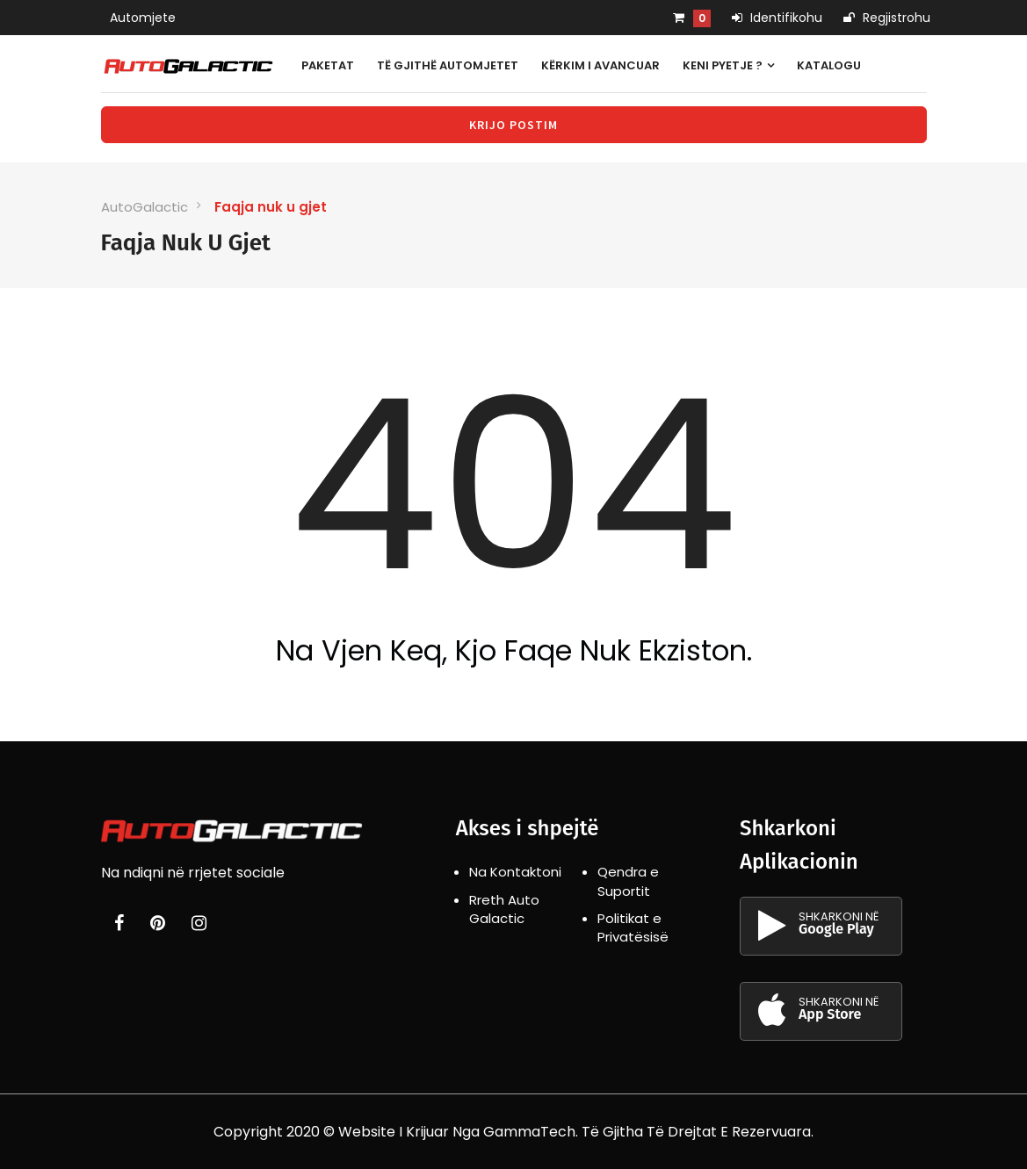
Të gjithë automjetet (447, 65)
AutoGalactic (144, 207)
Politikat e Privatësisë (633, 927)
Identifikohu (777, 17)
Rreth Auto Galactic (504, 909)
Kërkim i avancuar (600, 65)
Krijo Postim (513, 125)
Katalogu (829, 65)
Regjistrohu (886, 17)
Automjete (143, 17)
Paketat (327, 65)
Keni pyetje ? (728, 65)
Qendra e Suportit (628, 880)
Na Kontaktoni (515, 871)
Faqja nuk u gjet (270, 207)
